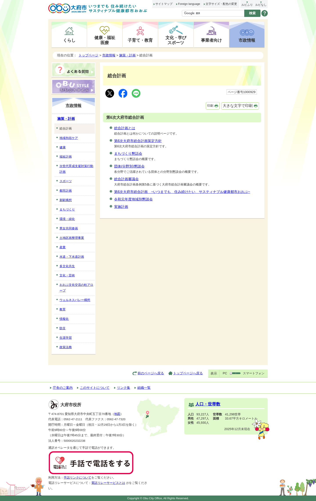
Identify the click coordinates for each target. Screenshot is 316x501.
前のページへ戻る (151, 373)
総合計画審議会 (126, 179)
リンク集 (123, 387)
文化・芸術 (67, 275)
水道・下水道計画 (71, 256)
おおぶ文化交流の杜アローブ (76, 287)
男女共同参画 (68, 228)
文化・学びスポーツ (175, 40)
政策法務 (65, 347)
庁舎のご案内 (63, 387)
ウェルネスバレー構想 (74, 300)
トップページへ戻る (188, 373)
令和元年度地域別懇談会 (133, 199)
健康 (62, 147)
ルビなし (261, 4)
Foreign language (189, 3)
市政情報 (247, 40)
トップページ (88, 55)
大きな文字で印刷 (238, 106)
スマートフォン (253, 373)
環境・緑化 (67, 219)
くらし (69, 40)
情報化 (64, 319)
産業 (62, 247)
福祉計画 (65, 156)
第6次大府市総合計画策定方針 (138, 141)
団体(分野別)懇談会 (129, 166)
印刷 (210, 105)
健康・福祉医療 (104, 40)
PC (225, 373)
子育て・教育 (140, 40)
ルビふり (247, 4)
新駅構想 (65, 200)
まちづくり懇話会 (128, 153)
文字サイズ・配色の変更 (221, 3)
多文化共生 (67, 266)
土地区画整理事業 (71, 238)
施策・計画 (127, 55)
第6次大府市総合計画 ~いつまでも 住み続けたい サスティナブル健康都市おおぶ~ (182, 192)
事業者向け (211, 40)
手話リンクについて (77, 477)
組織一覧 (144, 387)
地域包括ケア (68, 138)
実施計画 (121, 207)
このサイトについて (95, 387)
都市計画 (65, 190)
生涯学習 (65, 337)
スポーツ (65, 181)
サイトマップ (163, 3)
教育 (62, 309)
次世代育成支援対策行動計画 (76, 168)
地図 (117, 414)
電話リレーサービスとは (110, 483)
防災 (62, 328)
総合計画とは (124, 128)
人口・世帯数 (207, 404)
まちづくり (67, 209)
